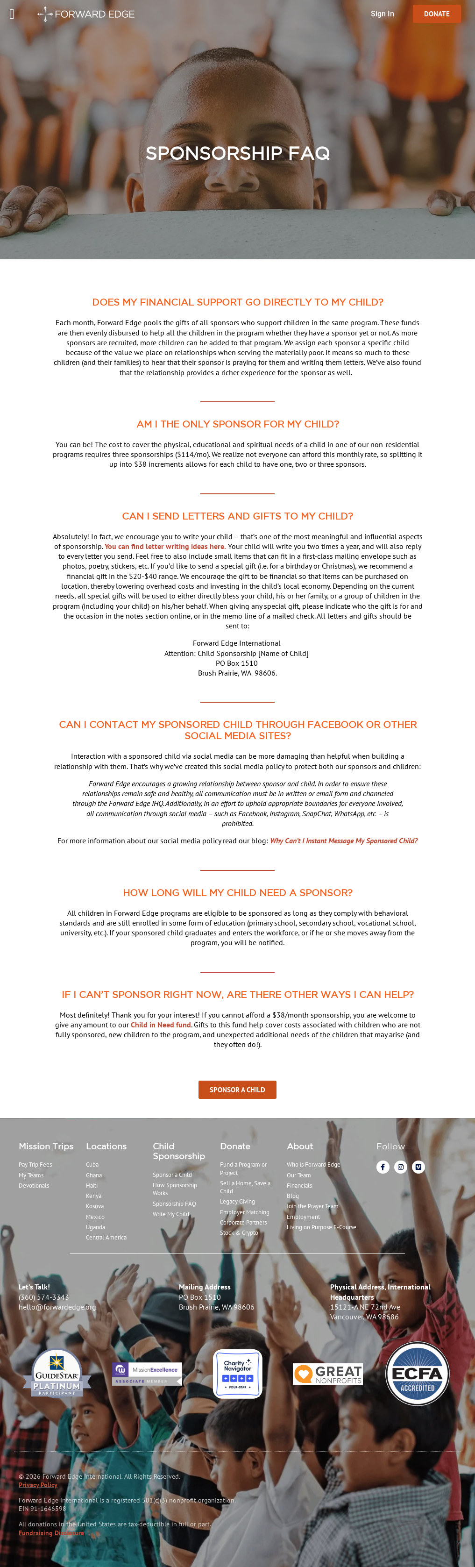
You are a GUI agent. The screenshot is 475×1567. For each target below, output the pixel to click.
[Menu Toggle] (11, 14)
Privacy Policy (38, 1485)
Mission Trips (46, 1146)
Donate (235, 1146)
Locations (106, 1146)
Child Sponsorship (179, 1151)
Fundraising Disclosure (51, 1533)
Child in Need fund (161, 1024)
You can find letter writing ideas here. (165, 546)
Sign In (382, 13)
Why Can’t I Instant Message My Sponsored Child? (344, 840)
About (300, 1146)
